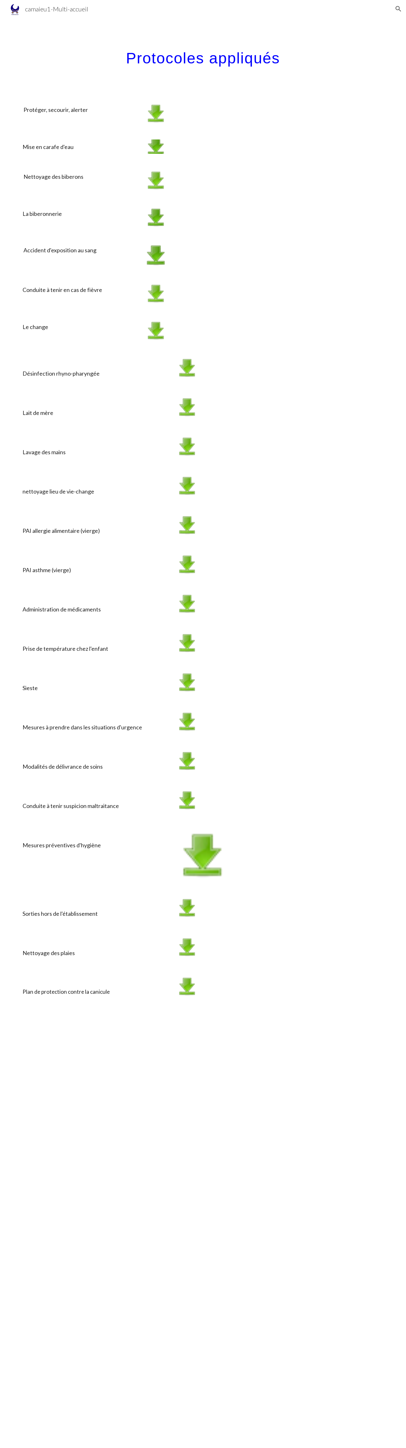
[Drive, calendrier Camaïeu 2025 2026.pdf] (203, 1230)
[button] (398, 8)
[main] (203, 56)
